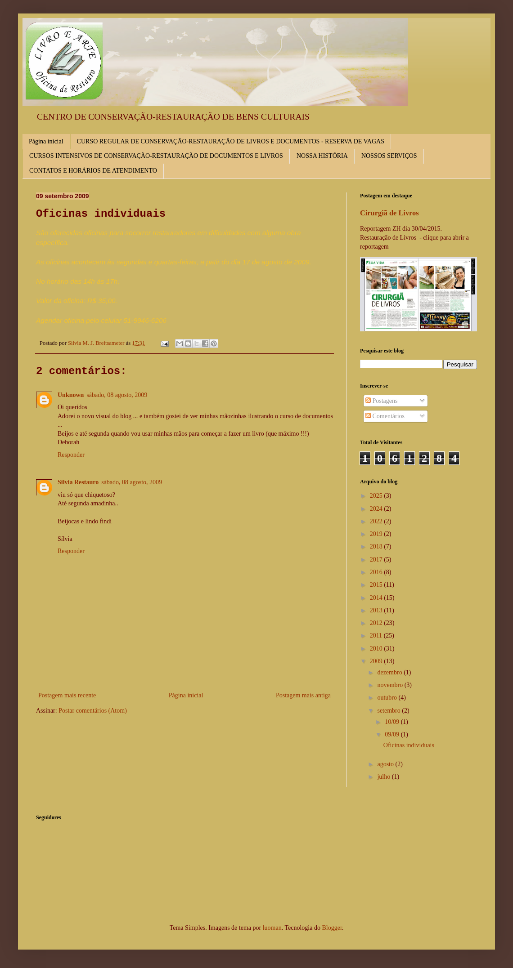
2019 (377, 534)
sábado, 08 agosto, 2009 (116, 395)
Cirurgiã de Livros (389, 213)
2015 (377, 584)
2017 (377, 559)
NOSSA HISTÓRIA (322, 155)
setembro (389, 710)
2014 (377, 597)
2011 (377, 635)
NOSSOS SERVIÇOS (389, 155)
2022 (377, 521)
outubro (387, 697)
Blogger (332, 927)
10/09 (392, 721)
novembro (390, 685)
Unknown (71, 395)
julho (384, 776)
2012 (377, 623)
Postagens (381, 400)
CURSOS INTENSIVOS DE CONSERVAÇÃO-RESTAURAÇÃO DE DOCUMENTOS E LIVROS (156, 155)
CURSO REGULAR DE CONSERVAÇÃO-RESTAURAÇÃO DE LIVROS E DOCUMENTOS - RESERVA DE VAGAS (230, 141)
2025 (377, 495)
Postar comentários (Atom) (92, 710)
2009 (377, 661)
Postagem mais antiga (303, 695)
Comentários (385, 416)
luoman (272, 927)
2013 (377, 610)
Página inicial (46, 141)
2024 (377, 508)
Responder (71, 454)
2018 (377, 546)
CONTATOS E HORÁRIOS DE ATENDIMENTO (93, 170)
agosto (386, 764)
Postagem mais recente (67, 695)
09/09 (392, 734)
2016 (377, 572)
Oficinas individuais (408, 745)
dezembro (390, 672)
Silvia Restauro (78, 482)
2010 (377, 648)
